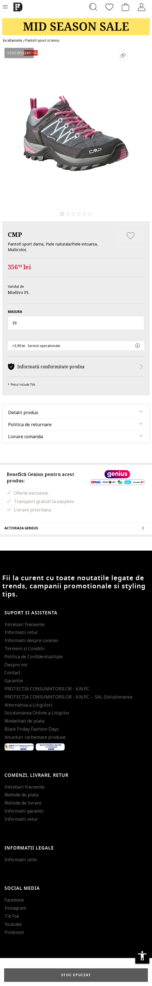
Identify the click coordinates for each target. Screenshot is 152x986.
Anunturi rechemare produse (35, 737)
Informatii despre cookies (31, 640)
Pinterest (14, 932)
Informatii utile (20, 860)
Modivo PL (18, 292)
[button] (76, 323)
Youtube (13, 924)
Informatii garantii (24, 811)
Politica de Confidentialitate (33, 657)
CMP (15, 234)
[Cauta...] (93, 7)
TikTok (11, 916)
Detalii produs (23, 412)
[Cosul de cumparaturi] (125, 7)
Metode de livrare (23, 803)
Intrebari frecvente (24, 624)
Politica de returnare (30, 424)
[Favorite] (109, 7)
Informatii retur (21, 632)
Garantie (13, 681)
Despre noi (16, 665)
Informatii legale (29, 848)
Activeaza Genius (76, 528)
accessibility (142, 955)
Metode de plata (21, 795)
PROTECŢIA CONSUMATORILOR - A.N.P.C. (47, 689)
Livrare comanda (25, 436)
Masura (15, 311)
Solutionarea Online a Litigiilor (37, 713)
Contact (12, 672)
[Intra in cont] (142, 7)
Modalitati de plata (24, 721)
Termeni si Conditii (24, 648)
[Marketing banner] (76, 24)
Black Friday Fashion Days (31, 729)
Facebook (14, 900)
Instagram (15, 908)
